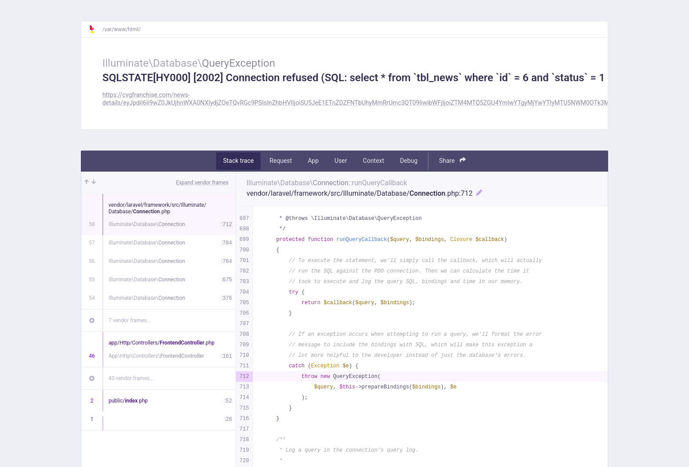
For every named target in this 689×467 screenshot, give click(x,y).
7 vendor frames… (129, 320)
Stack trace (238, 160)
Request (280, 160)
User (340, 160)
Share (452, 160)
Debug (408, 160)
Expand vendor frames (202, 183)
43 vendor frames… (131, 378)
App (313, 160)
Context (373, 160)
